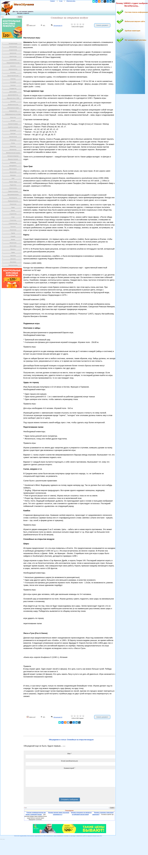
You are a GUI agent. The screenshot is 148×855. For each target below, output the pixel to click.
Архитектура (13, 56)
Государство (13, 88)
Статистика (13, 220)
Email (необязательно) (69, 761)
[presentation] (41, 793)
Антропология (13, 50)
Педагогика (13, 185)
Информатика (13, 111)
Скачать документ (102, 25)
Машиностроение (13, 159)
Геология (13, 85)
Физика (13, 239)
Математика (13, 149)
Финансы (13, 249)
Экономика (13, 262)
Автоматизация (13, 43)
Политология (13, 188)
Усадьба (13, 236)
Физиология (13, 242)
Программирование (12, 194)
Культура (13, 133)
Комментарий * (69, 768)
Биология (13, 66)
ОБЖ (13, 178)
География (13, 82)
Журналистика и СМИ (13, 98)
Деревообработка (13, 95)
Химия (13, 252)
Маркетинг (13, 146)
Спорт (13, 217)
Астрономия (13, 59)
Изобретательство (13, 104)
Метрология (13, 172)
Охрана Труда (13, 181)
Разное (13, 210)
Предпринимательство (13, 62)
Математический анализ (13, 152)
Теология (13, 226)
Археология (13, 53)
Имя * (69, 753)
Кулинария (13, 130)
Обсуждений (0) (57, 25)
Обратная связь (70, 1)
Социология (13, 214)
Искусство (13, 117)
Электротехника (12, 265)
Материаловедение (13, 156)
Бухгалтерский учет (13, 75)
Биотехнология (13, 69)
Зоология (13, 101)
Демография (13, 91)
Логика (13, 143)
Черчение (13, 255)
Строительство (13, 223)
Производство (13, 197)
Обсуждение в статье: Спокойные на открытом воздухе (71, 740)
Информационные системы (13, 114)
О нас (60, 1)
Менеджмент (13, 165)
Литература (13, 140)
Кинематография (13, 124)
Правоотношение (13, 191)
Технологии (13, 230)
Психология (13, 204)
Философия (13, 246)
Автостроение (13, 46)
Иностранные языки (13, 107)
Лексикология (13, 136)
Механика (13, 175)
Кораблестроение (13, 127)
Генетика (13, 79)
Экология (13, 259)
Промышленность (13, 201)
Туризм (13, 233)
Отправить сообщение (69, 799)
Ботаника (13, 72)
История (13, 120)
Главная (52, 1)
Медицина (13, 162)
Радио (13, 207)
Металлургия (13, 169)
